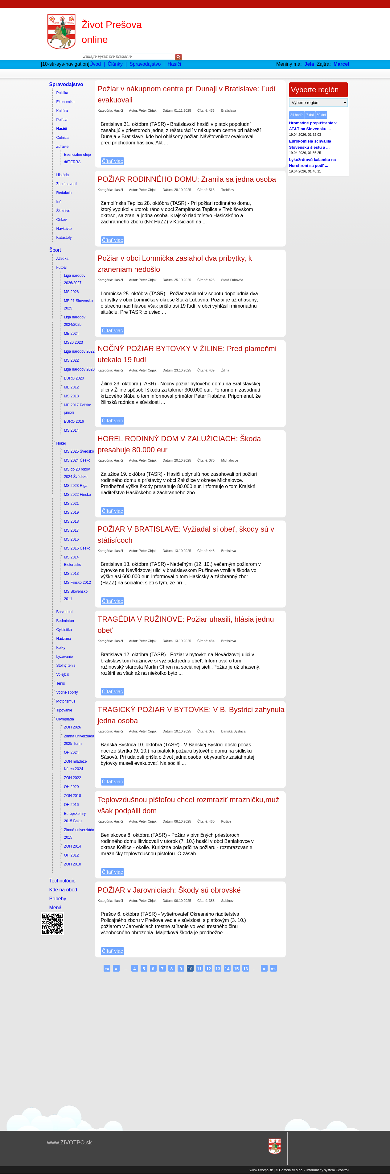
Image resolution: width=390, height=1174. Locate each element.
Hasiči (61, 129)
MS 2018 (71, 396)
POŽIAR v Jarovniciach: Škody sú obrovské (169, 890)
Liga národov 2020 (79, 369)
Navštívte (64, 228)
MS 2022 (71, 360)
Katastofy (64, 237)
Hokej (61, 443)
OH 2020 (71, 787)
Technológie (62, 880)
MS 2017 (71, 530)
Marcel (341, 64)
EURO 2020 (74, 378)
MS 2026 (71, 292)
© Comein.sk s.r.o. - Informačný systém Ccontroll (312, 1170)
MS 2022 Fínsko (77, 494)
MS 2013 (71, 573)
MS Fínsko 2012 (77, 582)
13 (218, 968)
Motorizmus (66, 701)
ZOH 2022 (72, 778)
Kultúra (62, 111)
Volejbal (62, 674)
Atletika (62, 258)
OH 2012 (71, 855)
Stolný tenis (66, 665)
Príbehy (57, 898)
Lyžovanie (64, 656)
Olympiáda (65, 719)
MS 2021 (71, 503)
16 (245, 968)
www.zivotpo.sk (261, 1170)
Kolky (60, 647)
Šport (55, 250)
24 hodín (297, 115)
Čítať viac (112, 161)
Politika (62, 93)
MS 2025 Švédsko (79, 451)
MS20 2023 (73, 342)
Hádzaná (63, 639)
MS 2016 (71, 539)
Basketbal (64, 612)
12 (208, 968)
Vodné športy (67, 692)
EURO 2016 (74, 421)
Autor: (133, 110)
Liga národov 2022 (79, 351)
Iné (59, 202)
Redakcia (64, 193)
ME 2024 (71, 333)
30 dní (321, 115)
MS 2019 (71, 512)
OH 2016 (71, 805)
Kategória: (105, 110)
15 (236, 968)
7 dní (310, 115)
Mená (55, 907)
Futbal (61, 267)
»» (273, 968)
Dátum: (167, 110)
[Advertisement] (65, 1029)
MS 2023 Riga (76, 485)
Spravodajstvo (66, 84)
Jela (309, 64)
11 (199, 968)
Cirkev (61, 220)
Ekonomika (65, 102)
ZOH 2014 (72, 846)
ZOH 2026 (72, 727)
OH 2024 (71, 752)
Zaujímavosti (66, 184)
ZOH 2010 (72, 864)
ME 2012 (71, 387)
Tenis (60, 683)
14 (227, 968)
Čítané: (202, 110)
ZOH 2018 (72, 796)
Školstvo (63, 211)
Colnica (62, 137)
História (62, 175)
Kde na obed (63, 889)
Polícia (62, 120)
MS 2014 (71, 430)
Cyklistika (64, 630)
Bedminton (65, 621)
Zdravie (62, 146)
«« (107, 968)
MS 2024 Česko (77, 460)
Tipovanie (64, 710)
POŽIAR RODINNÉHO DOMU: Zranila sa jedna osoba (187, 179)
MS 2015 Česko (77, 548)
